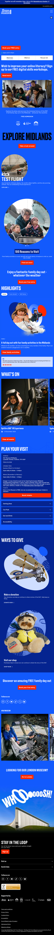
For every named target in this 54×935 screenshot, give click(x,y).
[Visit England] (27, 900)
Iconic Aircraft (13, 294)
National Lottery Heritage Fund (33, 485)
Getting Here (7, 504)
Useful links (5, 867)
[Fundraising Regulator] (21, 901)
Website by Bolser (5, 927)
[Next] (51, 166)
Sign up (5, 852)
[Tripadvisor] (49, 900)
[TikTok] (16, 701)
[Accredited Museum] (16, 901)
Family (4, 294)
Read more (6, 75)
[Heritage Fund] (11, 900)
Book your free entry (27, 282)
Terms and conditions (6, 909)
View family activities (10, 352)
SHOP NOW (7, 666)
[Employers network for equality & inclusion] (41, 901)
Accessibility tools (47, 6)
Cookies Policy (5, 915)
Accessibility (7, 522)
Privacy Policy (5, 912)
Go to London (27, 777)
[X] (20, 701)
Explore (5, 187)
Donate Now (8, 602)
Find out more (27, 263)
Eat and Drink (7, 516)
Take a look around (27, 146)
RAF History (23, 294)
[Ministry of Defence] (34, 901)
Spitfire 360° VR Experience (12, 428)
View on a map (7, 462)
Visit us (3, 861)
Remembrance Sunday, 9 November (36, 2)
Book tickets (27, 495)
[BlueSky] (24, 701)
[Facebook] (7, 701)
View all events (8, 439)
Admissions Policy (6, 924)
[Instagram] (3, 701)
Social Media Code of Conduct (9, 921)
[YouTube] (11, 701)
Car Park (6, 510)
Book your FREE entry (10, 48)
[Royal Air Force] (3, 900)
